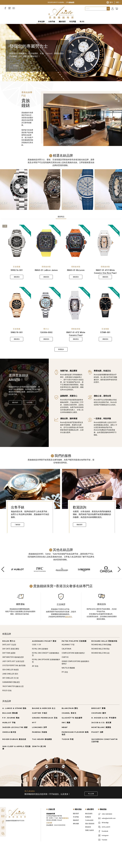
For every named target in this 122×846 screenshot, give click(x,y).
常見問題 (29, 402)
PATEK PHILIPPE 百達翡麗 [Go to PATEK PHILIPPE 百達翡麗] (74, 641)
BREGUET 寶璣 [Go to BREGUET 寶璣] (98, 708)
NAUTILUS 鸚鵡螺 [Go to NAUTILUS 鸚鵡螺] (68, 668)
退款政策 (68, 617)
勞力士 (46, 329)
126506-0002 (46, 332)
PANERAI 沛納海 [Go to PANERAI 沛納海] (39, 732)
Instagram (105, 835)
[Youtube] (13, 8)
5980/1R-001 (17, 332)
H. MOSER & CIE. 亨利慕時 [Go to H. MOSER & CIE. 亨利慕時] (103, 718)
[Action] (3, 833)
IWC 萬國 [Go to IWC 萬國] (66, 722)
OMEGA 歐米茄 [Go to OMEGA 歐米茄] (9, 732)
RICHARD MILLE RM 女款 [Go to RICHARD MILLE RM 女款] (100, 653)
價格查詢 (17, 277)
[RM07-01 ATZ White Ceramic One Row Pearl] (105, 243)
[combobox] (96, 8)
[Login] (112, 8)
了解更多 (17, 524)
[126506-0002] (46, 305)
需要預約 (65, 818)
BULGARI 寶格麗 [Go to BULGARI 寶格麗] (10, 713)
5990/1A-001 (17, 270)
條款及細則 (88, 813)
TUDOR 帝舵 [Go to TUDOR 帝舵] (68, 739)
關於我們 (15, 402)
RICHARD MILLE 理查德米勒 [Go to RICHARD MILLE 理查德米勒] (104, 641)
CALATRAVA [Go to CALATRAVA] (66, 649)
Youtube (104, 840)
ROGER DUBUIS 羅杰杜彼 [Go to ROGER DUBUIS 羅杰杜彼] (14, 739)
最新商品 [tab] (61, 217)
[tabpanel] (61, 288)
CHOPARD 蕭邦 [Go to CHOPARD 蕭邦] (98, 713)
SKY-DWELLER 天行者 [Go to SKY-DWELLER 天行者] (10, 678)
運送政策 (88, 827)
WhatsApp (105, 822)
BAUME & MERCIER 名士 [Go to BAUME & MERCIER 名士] (44, 708)
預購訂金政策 (89, 830)
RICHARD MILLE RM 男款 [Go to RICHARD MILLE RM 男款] (100, 649)
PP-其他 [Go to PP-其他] (65, 672)
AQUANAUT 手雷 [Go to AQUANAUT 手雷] (68, 645)
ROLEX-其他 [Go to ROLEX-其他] (6, 690)
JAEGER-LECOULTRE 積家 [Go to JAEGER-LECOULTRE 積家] (15, 727)
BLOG (82, 22)
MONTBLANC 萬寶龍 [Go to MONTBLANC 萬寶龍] (101, 727)
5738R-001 (105, 332)
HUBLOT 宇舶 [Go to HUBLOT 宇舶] (9, 722)
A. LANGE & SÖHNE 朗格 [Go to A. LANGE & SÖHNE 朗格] (14, 708)
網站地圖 (76, 823)
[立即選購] (15, 66)
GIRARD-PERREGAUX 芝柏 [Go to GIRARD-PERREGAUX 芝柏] (45, 718)
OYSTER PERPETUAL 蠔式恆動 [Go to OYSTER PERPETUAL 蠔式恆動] (13, 665)
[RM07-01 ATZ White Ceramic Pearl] (75, 305)
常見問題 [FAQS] (72, 22)
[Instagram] (9, 8)
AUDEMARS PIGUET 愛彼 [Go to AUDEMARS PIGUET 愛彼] (44, 641)
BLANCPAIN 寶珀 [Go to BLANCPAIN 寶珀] (70, 708)
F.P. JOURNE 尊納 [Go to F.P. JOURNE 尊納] (11, 718)
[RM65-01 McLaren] (75, 243)
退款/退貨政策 (89, 823)
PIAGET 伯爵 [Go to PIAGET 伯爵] (97, 732)
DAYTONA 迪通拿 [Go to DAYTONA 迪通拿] (8, 653)
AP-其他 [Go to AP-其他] (35, 666)
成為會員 (71, 2)
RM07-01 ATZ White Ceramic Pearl (75, 333)
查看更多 (61, 349)
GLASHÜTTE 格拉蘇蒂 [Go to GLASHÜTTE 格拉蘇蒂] (72, 718)
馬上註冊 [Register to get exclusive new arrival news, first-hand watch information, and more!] (91, 794)
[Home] (61, 13)
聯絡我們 (79, 524)
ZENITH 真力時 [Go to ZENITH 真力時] (39, 746)
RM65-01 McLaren (76, 270)
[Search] (108, 8)
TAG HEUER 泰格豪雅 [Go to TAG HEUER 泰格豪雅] (42, 739)
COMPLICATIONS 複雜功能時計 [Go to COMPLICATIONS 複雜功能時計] (73, 653)
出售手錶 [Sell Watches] (51, 22)
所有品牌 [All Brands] (41, 22)
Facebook (105, 831)
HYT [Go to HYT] (34, 722)
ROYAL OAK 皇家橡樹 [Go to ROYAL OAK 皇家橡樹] (40, 649)
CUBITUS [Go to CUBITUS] (65, 657)
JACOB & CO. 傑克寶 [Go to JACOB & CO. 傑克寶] (101, 722)
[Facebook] (5, 8)
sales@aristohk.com (109, 818)
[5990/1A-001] (16, 243)
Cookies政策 (89, 820)
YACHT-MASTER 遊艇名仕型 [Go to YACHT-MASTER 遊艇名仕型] (13, 686)
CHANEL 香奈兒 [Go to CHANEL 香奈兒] (69, 713)
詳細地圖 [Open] (49, 822)
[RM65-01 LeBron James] (46, 243)
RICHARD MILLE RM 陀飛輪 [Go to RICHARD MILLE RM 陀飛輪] (101, 645)
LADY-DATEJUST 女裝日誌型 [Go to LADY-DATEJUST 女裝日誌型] (13, 661)
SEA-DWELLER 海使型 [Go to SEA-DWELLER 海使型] (10, 670)
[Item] (7, 75)
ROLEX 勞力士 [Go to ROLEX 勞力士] (8, 641)
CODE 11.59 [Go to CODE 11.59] (36, 645)
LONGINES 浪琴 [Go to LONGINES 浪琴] (39, 727)
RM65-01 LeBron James (46, 270)
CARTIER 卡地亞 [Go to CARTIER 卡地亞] (39, 713)
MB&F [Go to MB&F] (65, 727)
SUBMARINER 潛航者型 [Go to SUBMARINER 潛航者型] (11, 682)
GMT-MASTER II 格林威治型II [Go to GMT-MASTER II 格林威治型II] (13, 657)
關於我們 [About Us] (62, 22)
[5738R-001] (105, 305)
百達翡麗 (16, 267)
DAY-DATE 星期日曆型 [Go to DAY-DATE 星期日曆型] (10, 649)
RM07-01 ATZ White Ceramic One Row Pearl (105, 271)
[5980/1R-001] (16, 305)
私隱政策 (88, 817)
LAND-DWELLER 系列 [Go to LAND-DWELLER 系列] (10, 674)
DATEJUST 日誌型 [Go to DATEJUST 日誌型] (9, 645)
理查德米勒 (46, 267)
